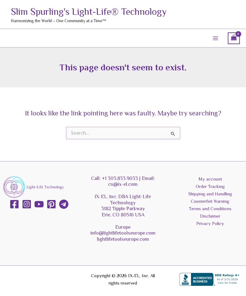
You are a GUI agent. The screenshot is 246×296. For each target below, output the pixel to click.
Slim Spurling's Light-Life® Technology (103, 11)
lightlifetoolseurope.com (123, 239)
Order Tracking (210, 186)
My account (210, 179)
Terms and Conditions (210, 208)
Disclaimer (210, 216)
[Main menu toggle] (215, 38)
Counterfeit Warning (210, 201)
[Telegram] (64, 204)
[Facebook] (14, 204)
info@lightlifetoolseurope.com (123, 233)
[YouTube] (39, 204)
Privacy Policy (210, 223)
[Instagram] (26, 204)
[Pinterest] (51, 204)
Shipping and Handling (210, 193)
